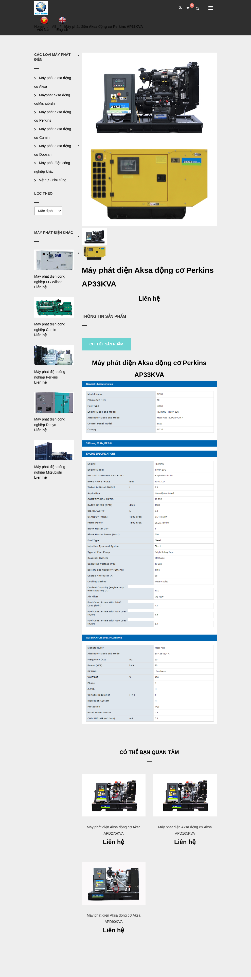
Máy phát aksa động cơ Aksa (52, 82)
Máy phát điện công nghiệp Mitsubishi (49, 469)
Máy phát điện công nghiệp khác (52, 167)
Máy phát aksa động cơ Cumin (52, 133)
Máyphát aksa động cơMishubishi (52, 99)
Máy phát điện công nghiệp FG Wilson (49, 279)
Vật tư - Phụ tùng (52, 180)
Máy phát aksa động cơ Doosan (52, 150)
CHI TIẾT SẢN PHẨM (106, 344)
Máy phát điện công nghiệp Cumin (49, 327)
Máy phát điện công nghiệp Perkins (49, 374)
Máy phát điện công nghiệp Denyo (49, 422)
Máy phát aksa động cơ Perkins (52, 116)
